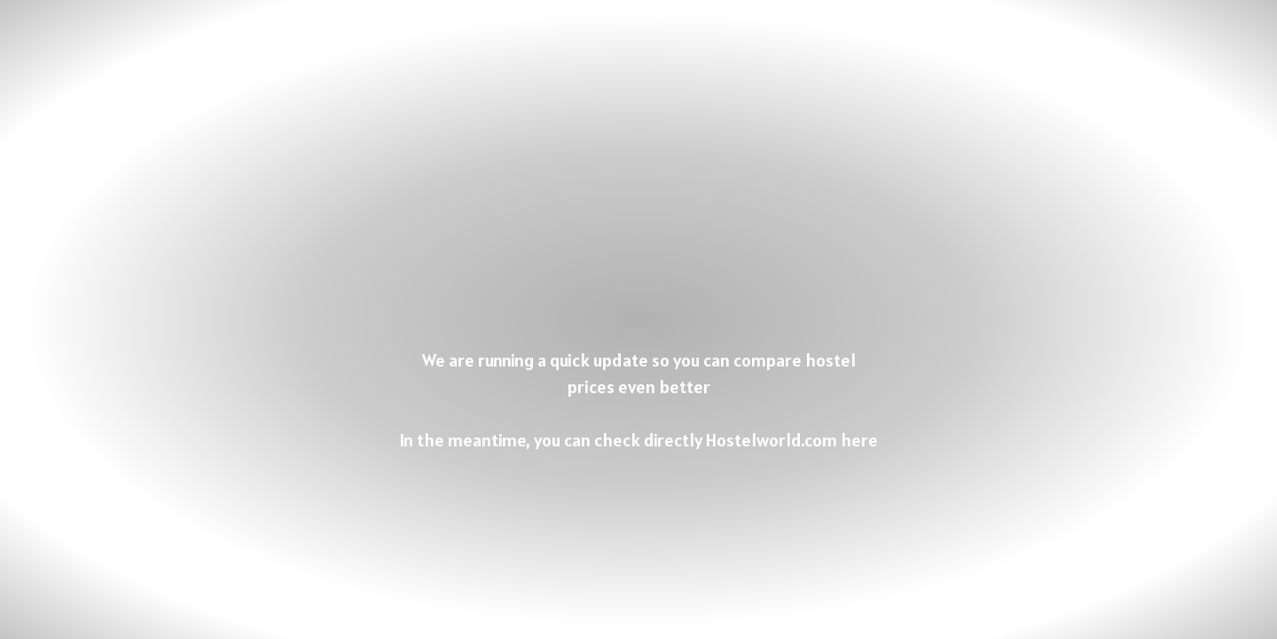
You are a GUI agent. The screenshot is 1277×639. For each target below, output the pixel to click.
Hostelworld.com (771, 440)
